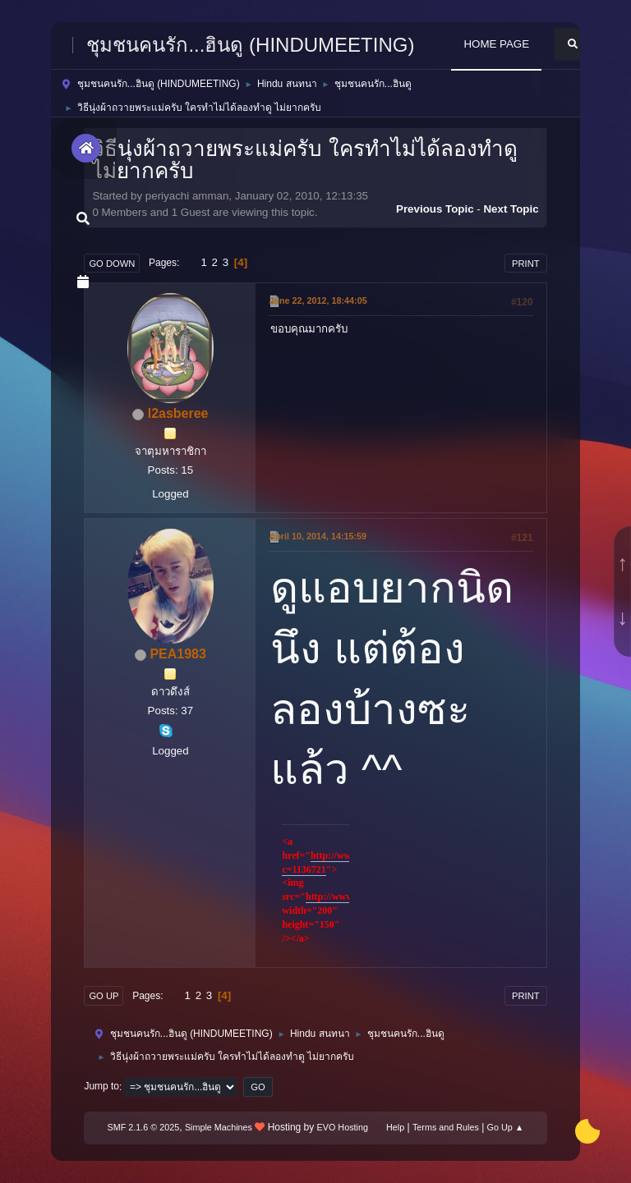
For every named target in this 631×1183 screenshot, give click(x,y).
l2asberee (178, 413)
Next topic (510, 209)
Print (526, 263)
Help (395, 1127)
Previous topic (435, 209)
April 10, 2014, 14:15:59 (317, 536)
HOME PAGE (496, 44)
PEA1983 (177, 654)
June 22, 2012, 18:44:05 (317, 300)
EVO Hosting (342, 1127)
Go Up (103, 996)
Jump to (101, 1087)
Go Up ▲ (505, 1127)
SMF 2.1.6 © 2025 (144, 1127)
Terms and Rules (445, 1127)
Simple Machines (218, 1127)
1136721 (309, 869)
